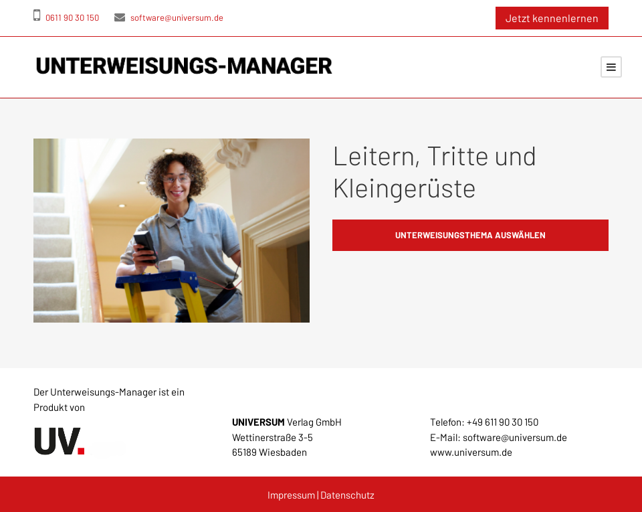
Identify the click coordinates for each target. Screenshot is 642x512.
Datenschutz (347, 495)
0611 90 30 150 (66, 17)
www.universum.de (471, 452)
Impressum (291, 495)
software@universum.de (168, 17)
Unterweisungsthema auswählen (470, 235)
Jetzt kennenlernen (552, 17)
